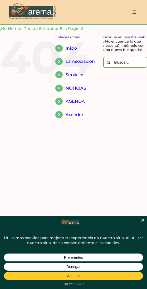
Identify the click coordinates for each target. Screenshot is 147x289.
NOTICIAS (76, 88)
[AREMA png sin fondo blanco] (31, 4)
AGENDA (75, 101)
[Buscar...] (125, 62)
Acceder (75, 114)
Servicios (75, 74)
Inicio (71, 48)
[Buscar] (108, 62)
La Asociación (80, 61)
